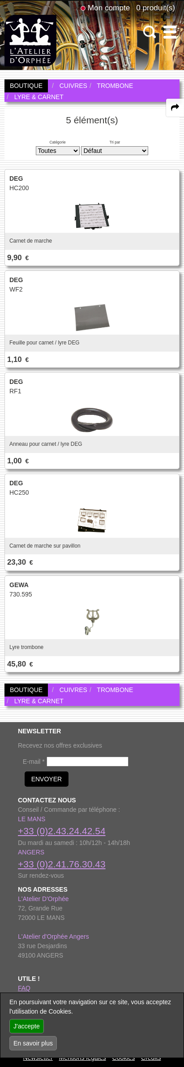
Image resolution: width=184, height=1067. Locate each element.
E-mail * (34, 761)
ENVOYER (46, 779)
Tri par (114, 142)
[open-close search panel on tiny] (149, 32)
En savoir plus (33, 1043)
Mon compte (109, 7)
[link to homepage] (30, 40)
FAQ (24, 988)
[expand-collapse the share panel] (175, 108)
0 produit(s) (155, 7)
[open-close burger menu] (170, 32)
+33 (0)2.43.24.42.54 (62, 831)
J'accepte (26, 1026)
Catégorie (57, 142)
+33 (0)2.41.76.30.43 (62, 864)
